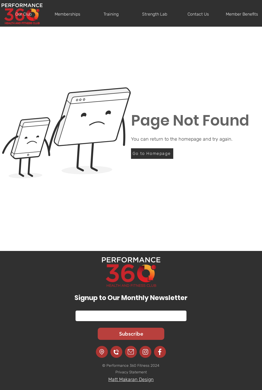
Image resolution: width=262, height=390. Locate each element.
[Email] (129, 316)
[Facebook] (160, 352)
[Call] (116, 352)
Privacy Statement (131, 372)
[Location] (102, 352)
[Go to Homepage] (152, 153)
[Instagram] (145, 352)
